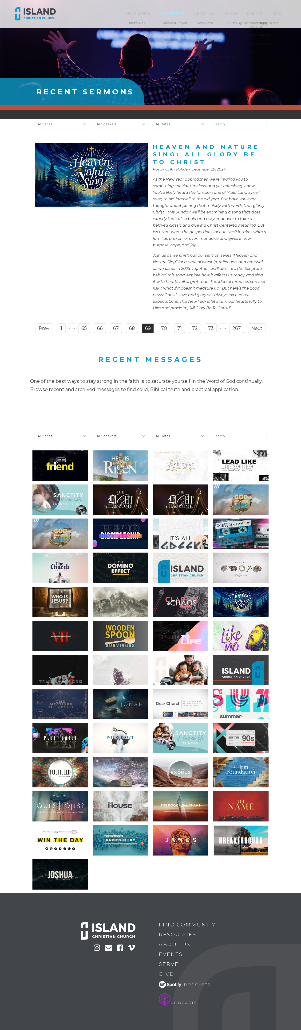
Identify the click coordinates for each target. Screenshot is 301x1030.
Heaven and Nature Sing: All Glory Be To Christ (206, 154)
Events (263, 14)
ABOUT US (225, 14)
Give (279, 14)
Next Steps (172, 14)
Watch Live (199, 14)
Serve (245, 14)
